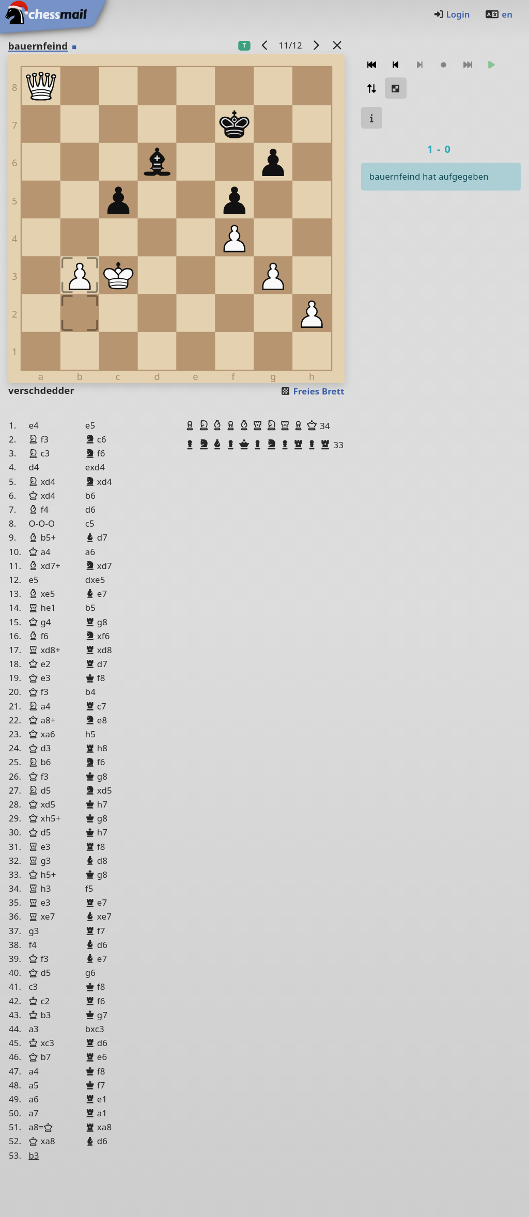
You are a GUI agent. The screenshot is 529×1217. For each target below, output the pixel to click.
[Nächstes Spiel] (315, 45)
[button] (191, 425)
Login (451, 14)
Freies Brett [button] (312, 391)
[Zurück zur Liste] (337, 45)
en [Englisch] (498, 14)
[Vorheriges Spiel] (264, 45)
